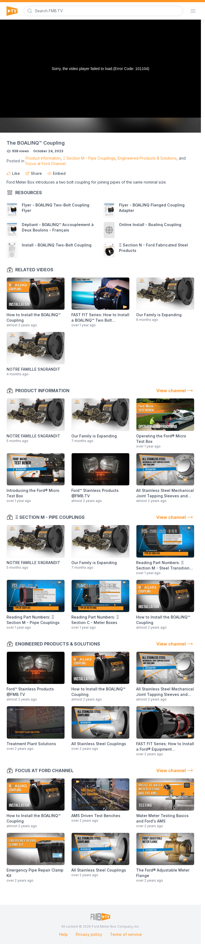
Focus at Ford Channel (46, 163)
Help (63, 934)
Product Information (43, 158)
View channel (175, 390)
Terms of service (126, 934)
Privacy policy (89, 934)
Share (33, 173)
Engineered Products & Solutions (147, 158)
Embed (56, 173)
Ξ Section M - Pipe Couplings (89, 158)
